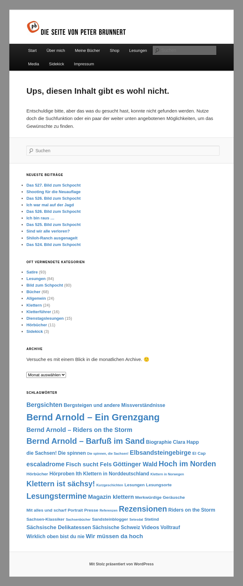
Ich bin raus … (40, 218)
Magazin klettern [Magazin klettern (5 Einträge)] (111, 496)
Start (32, 50)
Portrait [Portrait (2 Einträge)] (75, 510)
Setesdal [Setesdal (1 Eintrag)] (136, 519)
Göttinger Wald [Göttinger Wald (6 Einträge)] (135, 464)
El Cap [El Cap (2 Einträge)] (199, 453)
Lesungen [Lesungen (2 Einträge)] (134, 485)
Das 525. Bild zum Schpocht (53, 224)
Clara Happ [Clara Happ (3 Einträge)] (186, 442)
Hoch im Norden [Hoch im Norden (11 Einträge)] (187, 463)
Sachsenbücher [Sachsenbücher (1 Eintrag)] (78, 519)
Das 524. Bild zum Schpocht (53, 244)
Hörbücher (36, 325)
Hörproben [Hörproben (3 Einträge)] (61, 473)
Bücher (33, 291)
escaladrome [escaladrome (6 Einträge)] (45, 464)
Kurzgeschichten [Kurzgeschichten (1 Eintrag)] (109, 485)
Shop (114, 50)
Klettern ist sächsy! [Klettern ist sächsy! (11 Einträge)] (60, 483)
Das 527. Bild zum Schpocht (53, 185)
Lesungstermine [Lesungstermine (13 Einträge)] (56, 496)
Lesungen (138, 50)
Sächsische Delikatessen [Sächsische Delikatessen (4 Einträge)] (58, 527)
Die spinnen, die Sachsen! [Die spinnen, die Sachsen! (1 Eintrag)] (108, 453)
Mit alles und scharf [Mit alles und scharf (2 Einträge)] (46, 510)
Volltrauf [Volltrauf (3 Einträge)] (170, 527)
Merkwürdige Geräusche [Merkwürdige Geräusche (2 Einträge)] (160, 497)
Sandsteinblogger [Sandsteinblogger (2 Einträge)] (110, 519)
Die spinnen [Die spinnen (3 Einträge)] (72, 453)
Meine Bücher (87, 50)
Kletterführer (38, 311)
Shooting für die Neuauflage (53, 191)
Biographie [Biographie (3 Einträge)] (159, 442)
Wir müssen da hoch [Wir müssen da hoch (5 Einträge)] (114, 536)
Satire (32, 272)
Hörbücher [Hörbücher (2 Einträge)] (37, 474)
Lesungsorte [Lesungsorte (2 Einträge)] (159, 485)
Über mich (56, 50)
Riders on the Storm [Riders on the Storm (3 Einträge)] (191, 510)
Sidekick (56, 64)
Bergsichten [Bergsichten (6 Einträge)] (44, 404)
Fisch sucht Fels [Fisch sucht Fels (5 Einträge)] (89, 464)
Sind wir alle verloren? (48, 231)
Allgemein (36, 298)
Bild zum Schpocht (44, 285)
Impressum (84, 64)
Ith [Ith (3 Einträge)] (79, 473)
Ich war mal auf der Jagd (50, 205)
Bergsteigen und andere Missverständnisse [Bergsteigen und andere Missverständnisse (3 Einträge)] (114, 405)
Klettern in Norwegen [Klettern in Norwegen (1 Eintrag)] (167, 474)
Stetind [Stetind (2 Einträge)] (151, 519)
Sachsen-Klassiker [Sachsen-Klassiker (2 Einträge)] (45, 519)
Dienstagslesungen (44, 318)
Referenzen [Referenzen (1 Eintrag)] (108, 510)
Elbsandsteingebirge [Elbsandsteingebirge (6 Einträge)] (160, 452)
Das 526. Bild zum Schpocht (53, 198)
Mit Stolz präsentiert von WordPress (121, 564)
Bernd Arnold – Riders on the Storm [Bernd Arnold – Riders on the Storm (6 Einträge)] (79, 429)
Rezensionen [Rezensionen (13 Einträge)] (143, 508)
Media (33, 64)
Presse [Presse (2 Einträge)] (91, 510)
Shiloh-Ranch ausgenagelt (51, 238)
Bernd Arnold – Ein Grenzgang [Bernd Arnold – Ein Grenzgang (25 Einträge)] (92, 417)
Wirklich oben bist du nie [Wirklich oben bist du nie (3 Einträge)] (55, 536)
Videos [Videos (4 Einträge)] (150, 527)
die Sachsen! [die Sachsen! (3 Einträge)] (41, 453)
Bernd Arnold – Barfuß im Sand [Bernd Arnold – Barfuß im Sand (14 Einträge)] (85, 441)
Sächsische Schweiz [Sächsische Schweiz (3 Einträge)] (116, 527)
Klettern (34, 305)
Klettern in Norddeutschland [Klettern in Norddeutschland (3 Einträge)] (116, 473)
